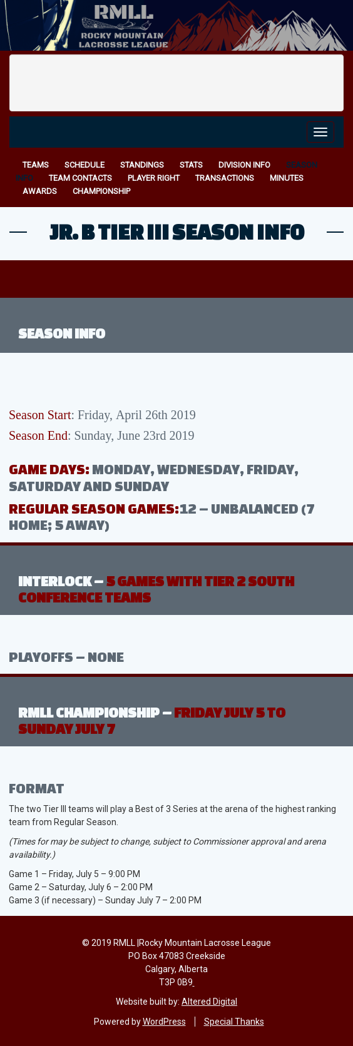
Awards (40, 191)
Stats (191, 165)
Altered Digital (209, 1002)
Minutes (287, 178)
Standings (142, 165)
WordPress (164, 1022)
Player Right (154, 178)
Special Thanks (234, 1022)
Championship (101, 191)
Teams (36, 165)
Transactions (224, 178)
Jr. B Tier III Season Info (176, 231)
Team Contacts (80, 178)
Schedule (84, 165)
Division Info (244, 165)
